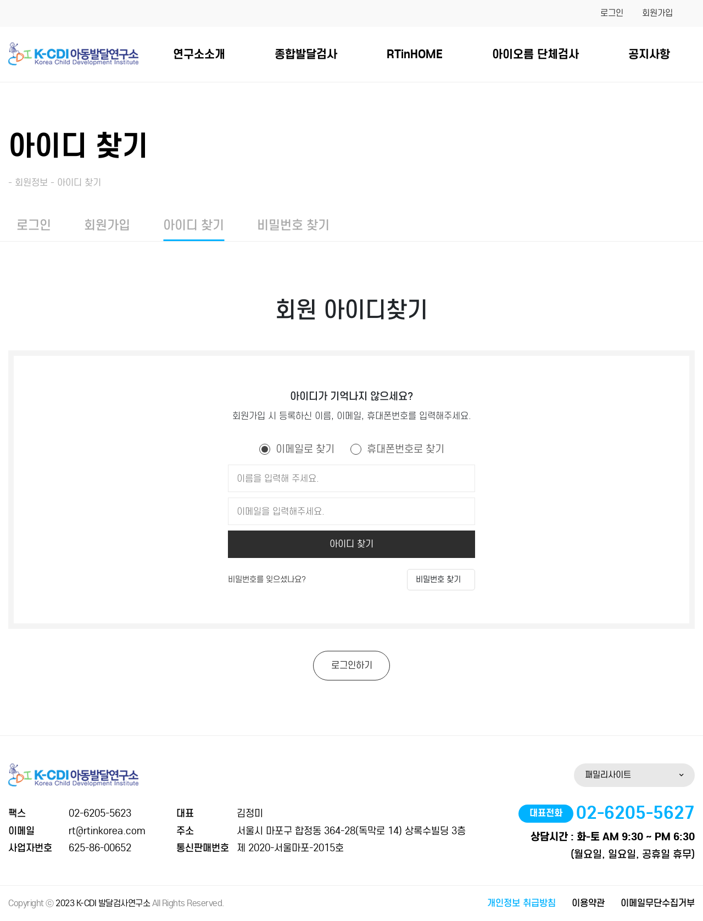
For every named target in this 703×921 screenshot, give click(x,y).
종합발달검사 (306, 54)
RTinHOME (415, 54)
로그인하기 (351, 665)
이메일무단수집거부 (658, 903)
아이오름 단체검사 (535, 54)
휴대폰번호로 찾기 (405, 449)
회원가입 (657, 13)
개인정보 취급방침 (521, 903)
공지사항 (649, 54)
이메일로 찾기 (305, 449)
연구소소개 (199, 54)
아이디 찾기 (193, 225)
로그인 (611, 13)
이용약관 (588, 903)
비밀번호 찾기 (293, 225)
